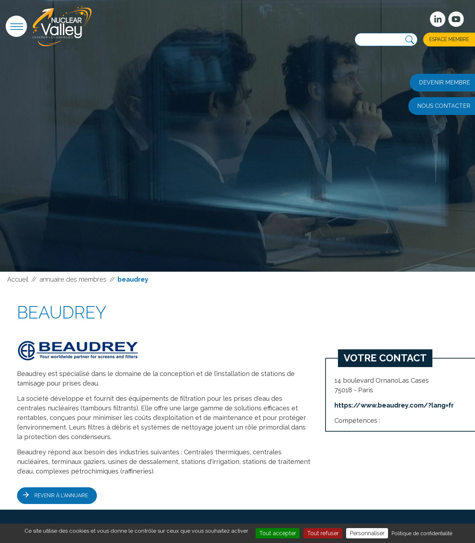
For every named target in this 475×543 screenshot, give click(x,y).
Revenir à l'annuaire (61, 495)
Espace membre (449, 39)
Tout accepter (277, 533)
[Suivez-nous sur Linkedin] (438, 19)
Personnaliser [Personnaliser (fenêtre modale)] (367, 533)
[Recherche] (409, 40)
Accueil (17, 279)
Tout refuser (323, 533)
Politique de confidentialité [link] (422, 533)
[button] (16, 26)
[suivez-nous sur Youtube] (456, 19)
